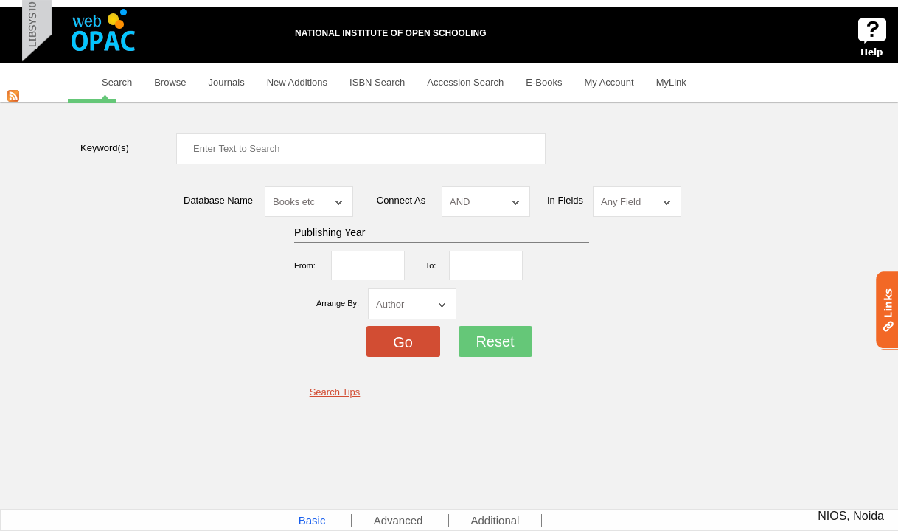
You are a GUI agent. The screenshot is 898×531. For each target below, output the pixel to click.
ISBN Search (377, 82)
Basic (314, 520)
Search (117, 82)
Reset (495, 341)
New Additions (297, 82)
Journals (227, 82)
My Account (608, 82)
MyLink (671, 82)
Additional (495, 520)
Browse (170, 82)
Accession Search (465, 82)
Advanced (400, 520)
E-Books (544, 82)
